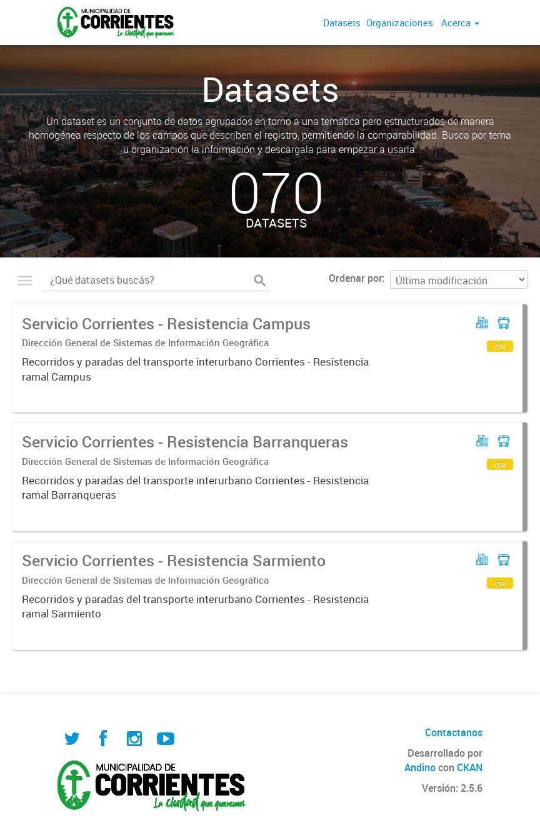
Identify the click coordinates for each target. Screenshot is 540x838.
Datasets (342, 22)
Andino (420, 767)
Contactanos (453, 732)
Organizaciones (399, 22)
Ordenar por (355, 278)
